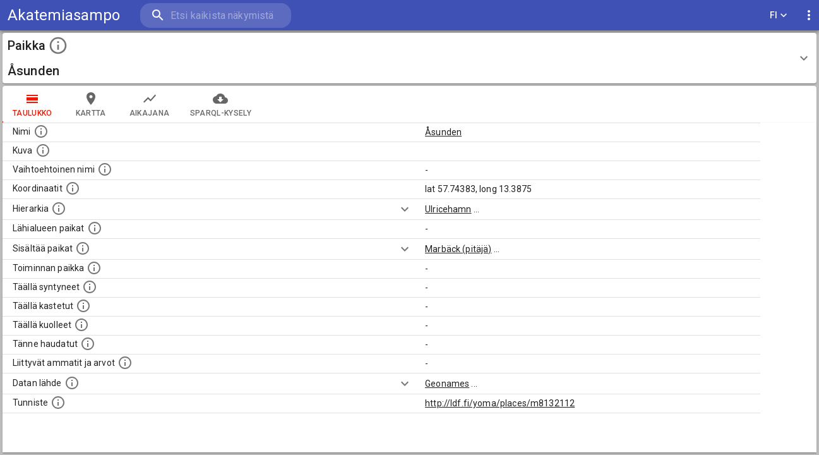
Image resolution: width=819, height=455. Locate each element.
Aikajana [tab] (149, 104)
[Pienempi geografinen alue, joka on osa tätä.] (83, 248)
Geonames (447, 384)
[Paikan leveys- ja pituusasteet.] (73, 188)
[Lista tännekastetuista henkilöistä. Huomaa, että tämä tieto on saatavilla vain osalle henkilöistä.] (88, 344)
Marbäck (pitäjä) (458, 249)
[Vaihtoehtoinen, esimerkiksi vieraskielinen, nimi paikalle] (105, 169)
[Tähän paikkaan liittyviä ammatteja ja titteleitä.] (125, 363)
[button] (409, 58)
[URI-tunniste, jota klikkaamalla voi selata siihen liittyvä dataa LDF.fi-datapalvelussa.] (58, 402)
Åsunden (443, 132)
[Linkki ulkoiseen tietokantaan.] (72, 383)
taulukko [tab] (33, 104)
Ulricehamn (448, 209)
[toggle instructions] (58, 45)
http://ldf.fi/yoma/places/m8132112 (500, 403)
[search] (214, 15)
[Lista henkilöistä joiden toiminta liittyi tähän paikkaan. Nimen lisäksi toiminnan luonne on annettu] (94, 268)
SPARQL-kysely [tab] (220, 104)
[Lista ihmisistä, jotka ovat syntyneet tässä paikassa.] (90, 287)
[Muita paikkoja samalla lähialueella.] (95, 228)
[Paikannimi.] (41, 131)
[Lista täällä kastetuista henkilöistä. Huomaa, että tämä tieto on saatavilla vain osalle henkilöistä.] (83, 306)
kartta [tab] (91, 104)
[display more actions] (809, 15)
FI (778, 15)
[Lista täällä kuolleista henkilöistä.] (81, 325)
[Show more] (405, 209)
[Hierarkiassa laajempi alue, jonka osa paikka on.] (59, 208)
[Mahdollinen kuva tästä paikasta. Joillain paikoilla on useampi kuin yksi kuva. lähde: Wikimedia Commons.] (43, 150)
